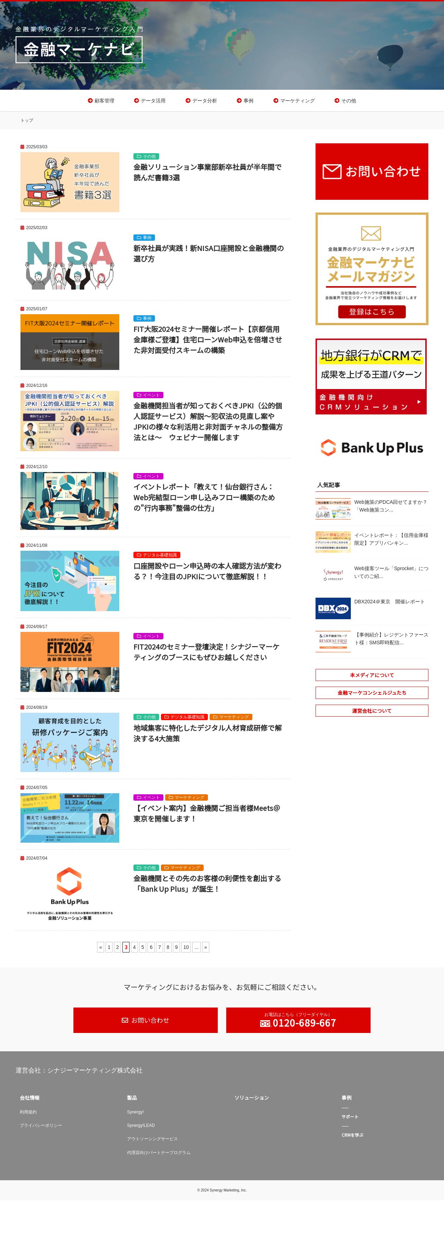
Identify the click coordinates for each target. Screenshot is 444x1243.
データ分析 (204, 101)
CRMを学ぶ (352, 1137)
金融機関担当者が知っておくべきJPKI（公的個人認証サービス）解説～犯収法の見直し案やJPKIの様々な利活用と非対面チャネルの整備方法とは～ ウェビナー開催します (208, 424)
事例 (248, 101)
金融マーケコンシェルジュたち (372, 695)
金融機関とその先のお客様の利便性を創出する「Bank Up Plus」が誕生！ (207, 886)
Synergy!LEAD (141, 1127)
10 (186, 949)
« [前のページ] (100, 949)
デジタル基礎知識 (160, 557)
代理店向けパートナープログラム (159, 1155)
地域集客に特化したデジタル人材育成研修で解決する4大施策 (207, 735)
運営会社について (372, 713)
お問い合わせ (149, 1022)
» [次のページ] (205, 949)
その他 (348, 101)
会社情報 (30, 1100)
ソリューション (251, 1100)
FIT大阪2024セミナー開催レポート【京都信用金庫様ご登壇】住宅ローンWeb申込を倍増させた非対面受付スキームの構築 (207, 342)
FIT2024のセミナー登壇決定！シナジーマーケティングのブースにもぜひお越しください (206, 654)
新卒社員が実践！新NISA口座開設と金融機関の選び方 (208, 255)
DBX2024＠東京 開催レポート (389, 604)
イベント (151, 397)
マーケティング (297, 101)
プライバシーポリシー (41, 1127)
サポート (350, 1119)
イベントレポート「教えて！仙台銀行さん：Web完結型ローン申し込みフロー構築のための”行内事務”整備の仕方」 (204, 499)
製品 (132, 1100)
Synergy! (135, 1114)
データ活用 (153, 101)
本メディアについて (372, 677)
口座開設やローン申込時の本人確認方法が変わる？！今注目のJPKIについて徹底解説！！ (207, 573)
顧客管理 (104, 101)
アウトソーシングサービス (152, 1141)
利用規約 (28, 1114)
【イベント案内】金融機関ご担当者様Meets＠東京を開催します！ (206, 815)
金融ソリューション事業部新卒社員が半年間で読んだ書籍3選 (207, 174)
